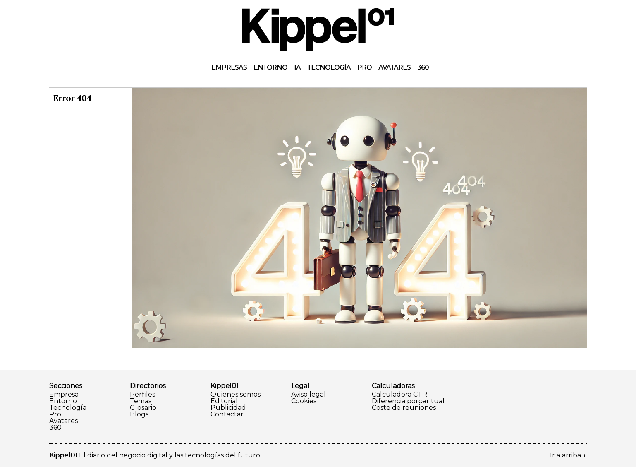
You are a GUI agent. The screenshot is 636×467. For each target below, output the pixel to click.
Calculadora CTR (399, 394)
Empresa (64, 394)
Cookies (303, 401)
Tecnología (329, 67)
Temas (140, 401)
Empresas (229, 67)
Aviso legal (308, 394)
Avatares (394, 67)
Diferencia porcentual (408, 401)
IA (297, 67)
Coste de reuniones (404, 407)
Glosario (143, 407)
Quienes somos (235, 394)
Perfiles (142, 394)
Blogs (139, 414)
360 (423, 67)
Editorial (224, 401)
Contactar (227, 414)
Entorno (270, 67)
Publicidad (228, 407)
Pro (364, 67)
